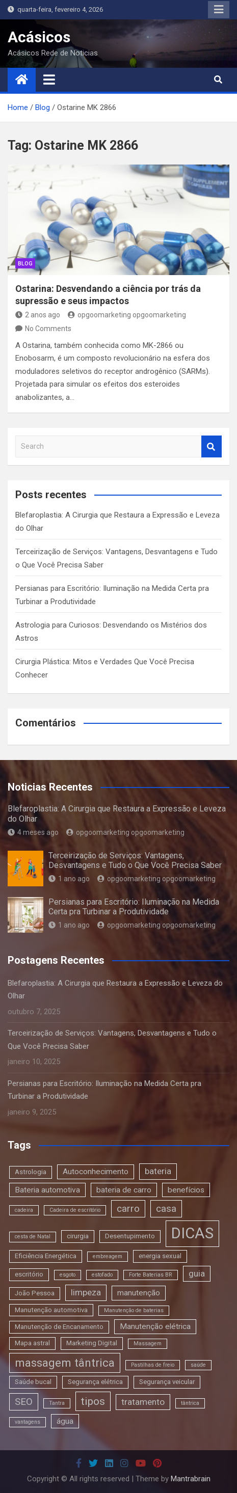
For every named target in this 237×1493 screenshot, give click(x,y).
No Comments (48, 328)
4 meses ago (33, 832)
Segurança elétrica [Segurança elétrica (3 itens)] (95, 1382)
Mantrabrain (190, 1478)
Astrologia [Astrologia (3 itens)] (30, 1172)
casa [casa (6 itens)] (166, 1208)
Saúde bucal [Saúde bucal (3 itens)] (33, 1382)
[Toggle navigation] (49, 79)
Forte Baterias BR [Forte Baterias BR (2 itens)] (150, 1274)
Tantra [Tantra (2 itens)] (57, 1403)
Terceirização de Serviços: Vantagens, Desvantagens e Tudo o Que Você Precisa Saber (135, 860)
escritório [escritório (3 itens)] (29, 1274)
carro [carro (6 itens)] (128, 1208)
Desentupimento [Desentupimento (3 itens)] (130, 1236)
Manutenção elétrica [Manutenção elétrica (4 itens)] (155, 1326)
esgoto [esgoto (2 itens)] (67, 1274)
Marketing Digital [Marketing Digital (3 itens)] (91, 1343)
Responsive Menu (218, 9)
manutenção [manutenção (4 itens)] (138, 1292)
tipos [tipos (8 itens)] (93, 1401)
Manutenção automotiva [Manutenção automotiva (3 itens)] (51, 1310)
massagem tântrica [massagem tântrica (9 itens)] (65, 1362)
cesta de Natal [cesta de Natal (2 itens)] (32, 1236)
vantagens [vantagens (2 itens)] (27, 1422)
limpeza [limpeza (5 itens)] (86, 1292)
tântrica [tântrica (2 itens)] (190, 1403)
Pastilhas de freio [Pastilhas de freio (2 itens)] (152, 1365)
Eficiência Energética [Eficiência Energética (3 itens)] (45, 1256)
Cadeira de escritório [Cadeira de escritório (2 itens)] (74, 1210)
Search (211, 446)
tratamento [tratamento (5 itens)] (143, 1402)
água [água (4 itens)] (65, 1421)
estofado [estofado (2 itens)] (102, 1274)
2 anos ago (37, 315)
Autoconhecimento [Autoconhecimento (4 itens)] (95, 1171)
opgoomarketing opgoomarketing (127, 315)
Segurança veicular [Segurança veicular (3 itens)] (167, 1382)
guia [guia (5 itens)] (197, 1273)
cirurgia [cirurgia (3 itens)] (78, 1236)
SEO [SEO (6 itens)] (24, 1401)
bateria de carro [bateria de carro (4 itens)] (123, 1190)
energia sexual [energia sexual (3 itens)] (160, 1256)
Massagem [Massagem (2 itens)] (148, 1343)
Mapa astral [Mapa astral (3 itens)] (32, 1343)
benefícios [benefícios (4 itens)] (186, 1190)
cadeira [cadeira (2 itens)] (24, 1210)
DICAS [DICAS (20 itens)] (192, 1233)
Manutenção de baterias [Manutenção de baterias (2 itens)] (134, 1310)
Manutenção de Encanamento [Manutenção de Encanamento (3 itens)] (59, 1327)
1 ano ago (69, 879)
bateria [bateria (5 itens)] (158, 1171)
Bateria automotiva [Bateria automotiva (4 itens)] (47, 1190)
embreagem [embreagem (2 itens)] (107, 1256)
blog (25, 263)
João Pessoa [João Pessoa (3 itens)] (35, 1293)
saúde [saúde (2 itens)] (198, 1365)
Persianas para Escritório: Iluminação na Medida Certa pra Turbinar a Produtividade (133, 906)
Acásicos (39, 37)
